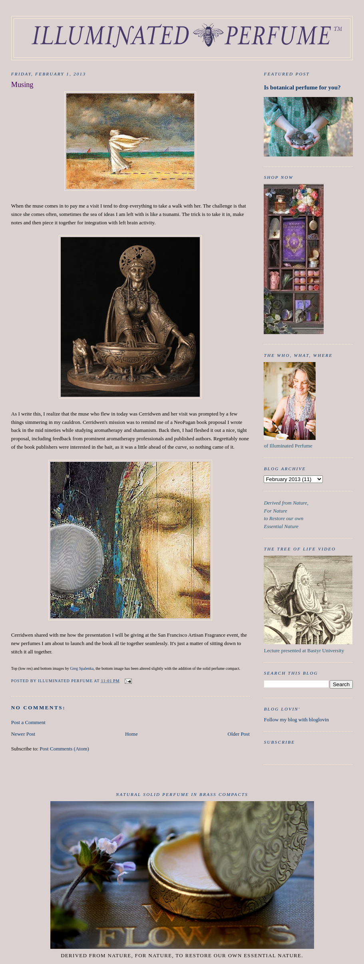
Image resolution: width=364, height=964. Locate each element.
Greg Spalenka (81, 668)
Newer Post (23, 734)
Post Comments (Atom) (64, 749)
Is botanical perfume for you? (302, 87)
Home (131, 734)
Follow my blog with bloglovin (296, 720)
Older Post (239, 734)
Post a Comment (28, 722)
